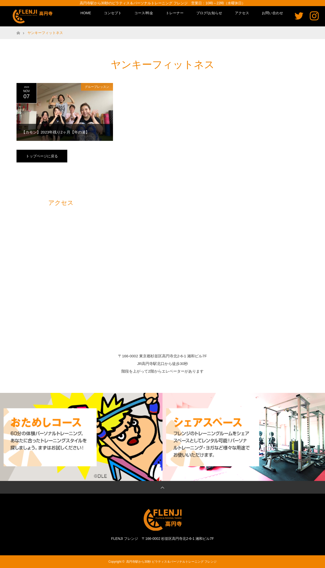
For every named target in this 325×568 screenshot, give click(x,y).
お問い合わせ (272, 13)
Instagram (314, 15)
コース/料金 (143, 13)
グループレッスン (97, 87)
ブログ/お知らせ (209, 13)
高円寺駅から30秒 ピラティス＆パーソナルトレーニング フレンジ (171, 561)
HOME (85, 13)
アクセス (242, 13)
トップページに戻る (42, 156)
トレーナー (175, 13)
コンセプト (113, 13)
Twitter (299, 15)
